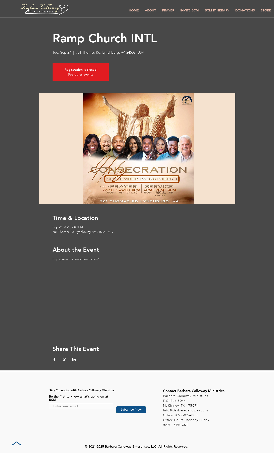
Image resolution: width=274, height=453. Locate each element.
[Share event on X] (64, 359)
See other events (80, 74)
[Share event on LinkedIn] (74, 359)
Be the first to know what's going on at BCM (78, 398)
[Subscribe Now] (131, 409)
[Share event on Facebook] (54, 359)
